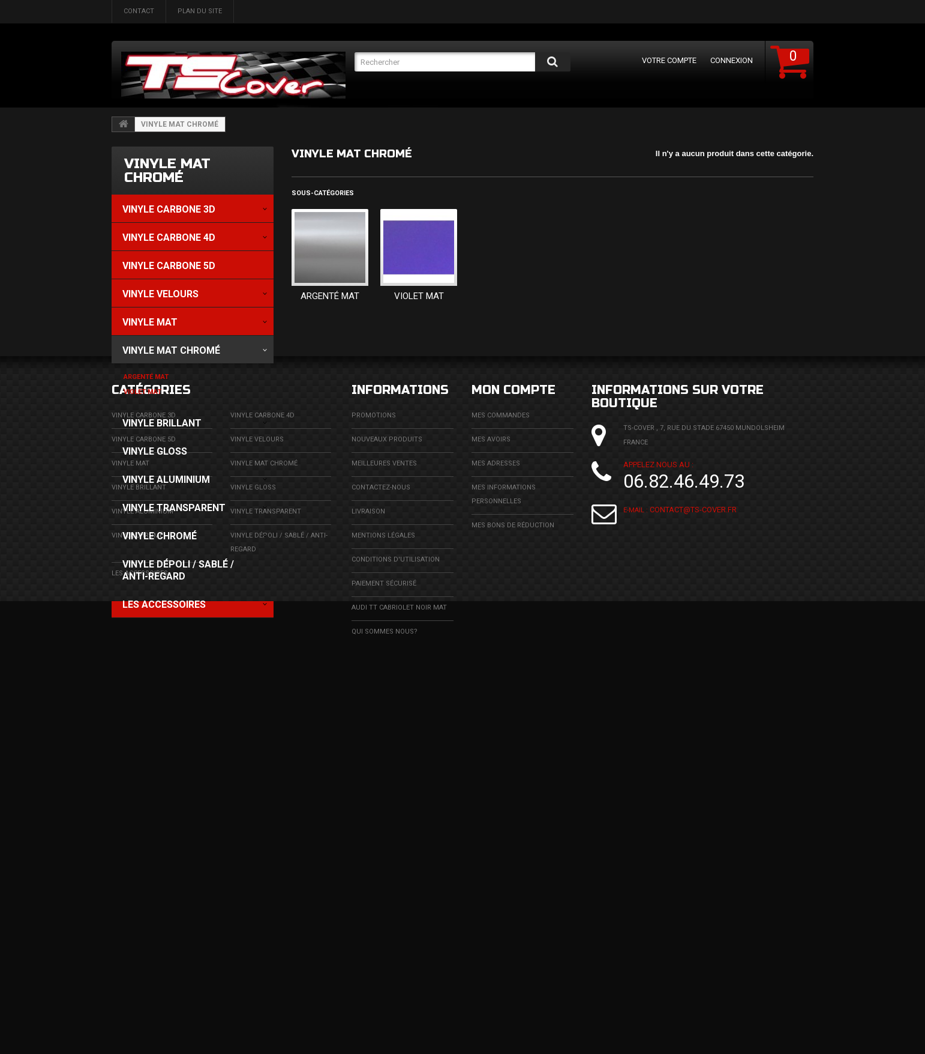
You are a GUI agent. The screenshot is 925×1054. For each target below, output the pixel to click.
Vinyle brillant (139, 849)
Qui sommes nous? (385, 993)
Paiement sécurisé (384, 945)
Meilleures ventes (384, 825)
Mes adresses (495, 825)
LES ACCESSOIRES (140, 935)
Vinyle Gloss (253, 849)
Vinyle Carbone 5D (144, 801)
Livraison (368, 873)
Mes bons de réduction (512, 887)
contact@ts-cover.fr (693, 874)
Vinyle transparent (265, 873)
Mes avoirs (490, 801)
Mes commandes (500, 777)
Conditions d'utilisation (396, 921)
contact (139, 11)
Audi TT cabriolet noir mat (399, 969)
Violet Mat (419, 296)
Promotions (374, 777)
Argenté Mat (330, 296)
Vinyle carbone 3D (144, 777)
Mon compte (513, 751)
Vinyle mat (130, 825)
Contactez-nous (381, 849)
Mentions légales (383, 897)
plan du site (200, 11)
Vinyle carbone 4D (262, 777)
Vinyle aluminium (142, 873)
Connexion (731, 60)
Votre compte (669, 60)
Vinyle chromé (137, 897)
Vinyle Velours (257, 801)
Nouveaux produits (387, 801)
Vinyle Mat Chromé (264, 825)
